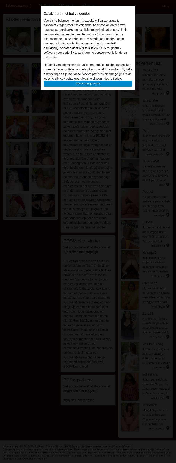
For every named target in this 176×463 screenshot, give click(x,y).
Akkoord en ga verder (88, 83)
